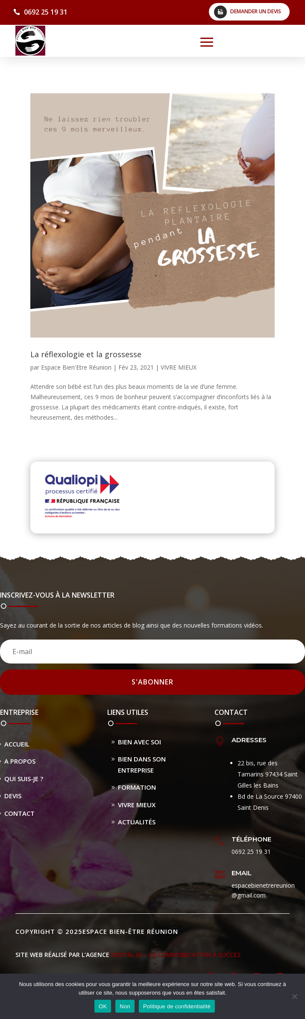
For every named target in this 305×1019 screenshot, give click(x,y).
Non (125, 1006)
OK (103, 1006)
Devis (12, 795)
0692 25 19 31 (45, 12)
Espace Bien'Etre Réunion (76, 367)
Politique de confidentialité (177, 1006)
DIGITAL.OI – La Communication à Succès (175, 955)
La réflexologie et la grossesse (85, 354)
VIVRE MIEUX (178, 367)
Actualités (136, 822)
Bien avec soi (139, 742)
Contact (19, 813)
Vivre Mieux (136, 804)
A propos (19, 761)
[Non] (294, 996)
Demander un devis (255, 11)
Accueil (16, 744)
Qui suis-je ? (23, 778)
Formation (137, 787)
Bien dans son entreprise (142, 764)
